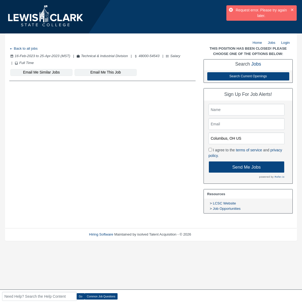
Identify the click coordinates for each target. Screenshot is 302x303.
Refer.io (279, 177)
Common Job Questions (101, 296)
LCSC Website (224, 203)
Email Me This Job (105, 72)
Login (285, 43)
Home (257, 43)
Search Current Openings (248, 76)
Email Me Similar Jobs (41, 72)
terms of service (249, 150)
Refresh (207, 234)
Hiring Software (101, 234)
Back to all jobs (23, 48)
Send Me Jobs (246, 167)
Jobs (271, 43)
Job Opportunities (226, 209)
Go (80, 296)
